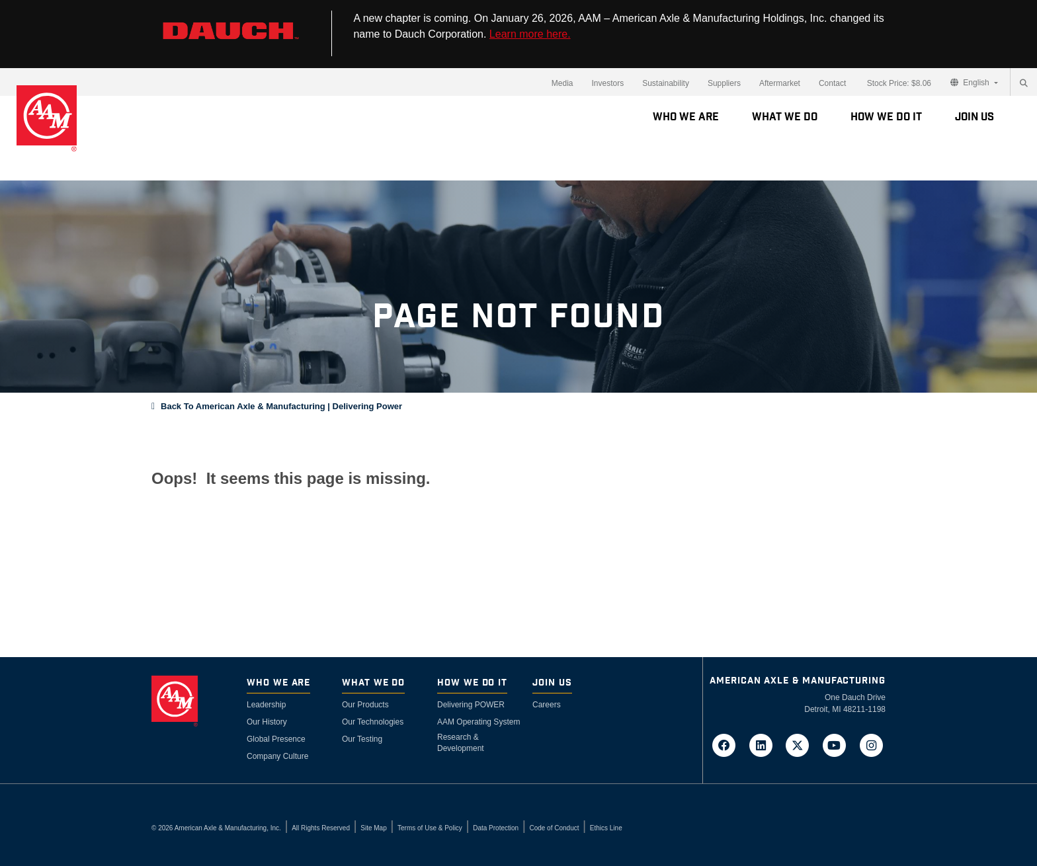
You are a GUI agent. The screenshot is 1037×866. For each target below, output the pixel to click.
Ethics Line (606, 828)
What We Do (784, 117)
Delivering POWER (471, 704)
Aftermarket (779, 83)
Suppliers (724, 83)
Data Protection (495, 828)
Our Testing (362, 739)
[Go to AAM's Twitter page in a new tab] (801, 744)
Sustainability (665, 83)
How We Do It (886, 117)
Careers (546, 704)
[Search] (1024, 83)
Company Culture (277, 756)
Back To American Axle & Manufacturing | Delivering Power (281, 406)
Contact (832, 83)
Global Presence (276, 739)
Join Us (974, 117)
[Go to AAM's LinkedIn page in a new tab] (764, 744)
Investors (607, 83)
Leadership (266, 704)
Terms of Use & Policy (429, 828)
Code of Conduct (554, 828)
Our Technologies (372, 722)
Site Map (373, 828)
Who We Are (686, 117)
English (970, 82)
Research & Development (460, 742)
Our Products (365, 704)
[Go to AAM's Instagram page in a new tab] (871, 744)
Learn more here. (530, 34)
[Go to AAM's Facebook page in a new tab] (728, 744)
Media (562, 83)
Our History (267, 722)
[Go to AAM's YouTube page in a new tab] (838, 744)
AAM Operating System (478, 722)
